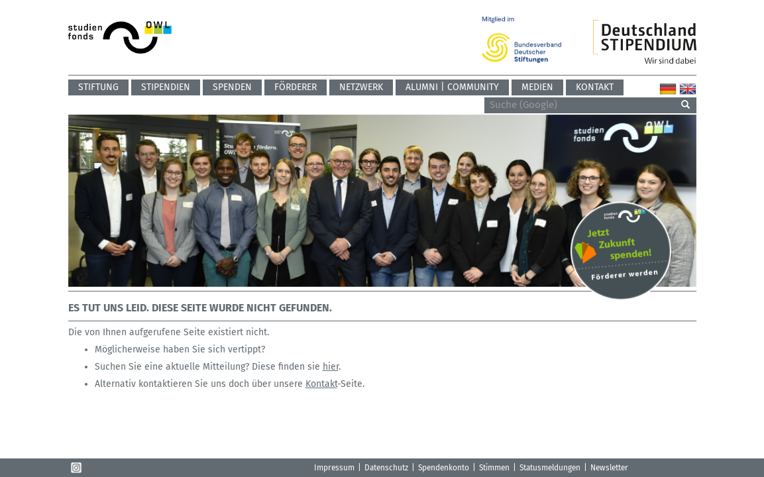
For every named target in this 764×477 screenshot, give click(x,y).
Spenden (232, 87)
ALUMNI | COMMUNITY (452, 87)
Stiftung (98, 87)
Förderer (295, 87)
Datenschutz (386, 467)
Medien (537, 87)
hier (331, 366)
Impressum (334, 467)
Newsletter (609, 467)
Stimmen (494, 467)
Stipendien (165, 87)
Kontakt (595, 87)
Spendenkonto (443, 467)
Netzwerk (361, 87)
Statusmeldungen (549, 467)
